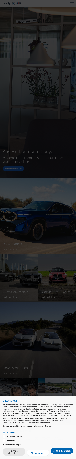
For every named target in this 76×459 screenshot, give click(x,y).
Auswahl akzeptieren (14, 451)
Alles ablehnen (38, 453)
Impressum (27, 426)
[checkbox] (4, 432)
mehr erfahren (11, 169)
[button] (60, 174)
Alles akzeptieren (62, 450)
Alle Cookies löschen (42, 426)
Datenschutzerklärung (12, 426)
